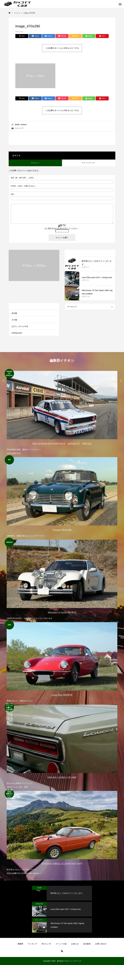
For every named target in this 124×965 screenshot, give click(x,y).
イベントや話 (61, 944)
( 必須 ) (22, 178)
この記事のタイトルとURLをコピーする (62, 48)
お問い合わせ (100, 944)
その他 (14, 320)
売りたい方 (46, 944)
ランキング (32, 944)
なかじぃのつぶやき (19, 326)
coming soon (16, 333)
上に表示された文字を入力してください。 (62, 228)
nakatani (24, 124)
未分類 (14, 313)
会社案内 (87, 944)
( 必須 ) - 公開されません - (23, 186)
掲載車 (20, 944)
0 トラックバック (88, 163)
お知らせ (75, 944)
